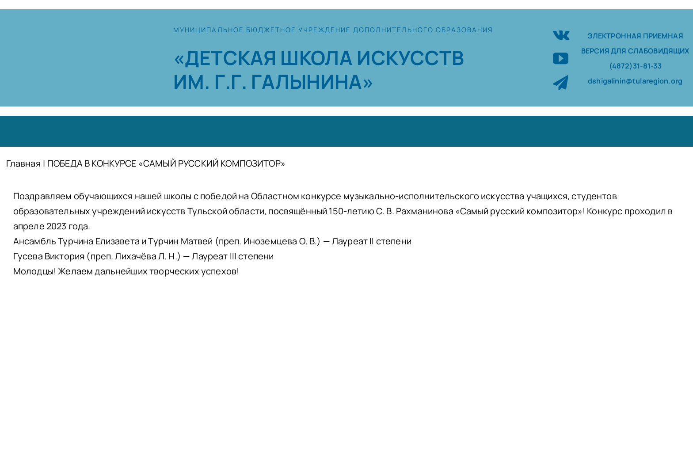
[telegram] (560, 82)
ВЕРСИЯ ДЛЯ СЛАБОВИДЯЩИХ (635, 51)
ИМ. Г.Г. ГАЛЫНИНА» (273, 81)
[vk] (561, 34)
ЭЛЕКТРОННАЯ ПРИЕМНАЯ (635, 36)
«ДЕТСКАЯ (226, 57)
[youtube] (560, 58)
